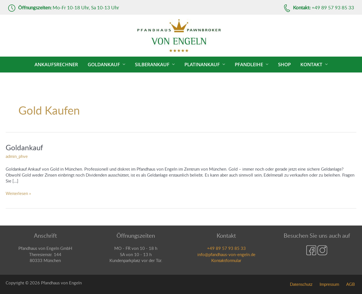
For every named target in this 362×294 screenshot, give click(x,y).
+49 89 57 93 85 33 (226, 248)
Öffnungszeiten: (34, 7)
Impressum (329, 284)
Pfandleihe (249, 64)
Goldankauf (104, 64)
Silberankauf (152, 64)
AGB (350, 284)
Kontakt (311, 64)
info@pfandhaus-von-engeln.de (226, 254)
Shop (284, 64)
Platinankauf (202, 64)
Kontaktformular (226, 260)
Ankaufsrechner (56, 64)
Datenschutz (301, 284)
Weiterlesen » (18, 193)
